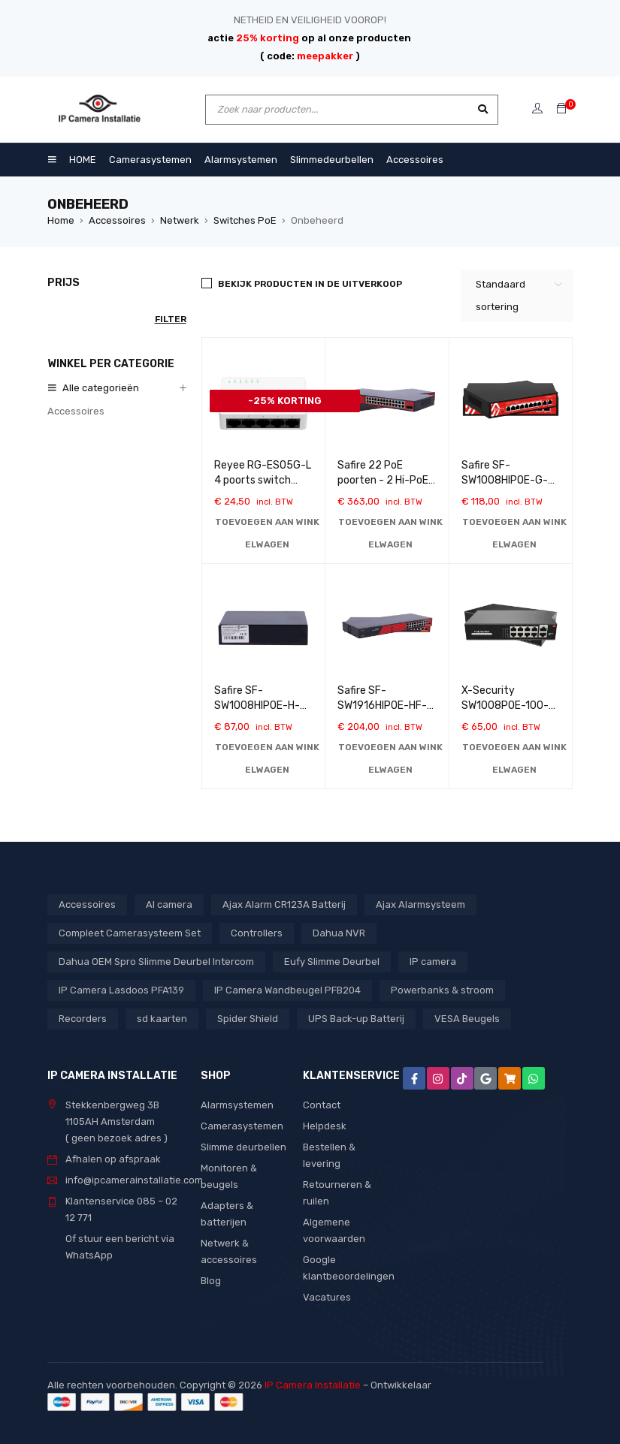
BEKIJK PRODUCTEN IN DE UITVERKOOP (310, 284)
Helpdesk (324, 1126)
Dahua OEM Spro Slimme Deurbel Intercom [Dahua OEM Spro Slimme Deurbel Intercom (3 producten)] (156, 961)
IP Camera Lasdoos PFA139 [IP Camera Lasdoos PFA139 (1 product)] (121, 990)
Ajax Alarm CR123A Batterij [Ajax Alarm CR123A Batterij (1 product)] (284, 904)
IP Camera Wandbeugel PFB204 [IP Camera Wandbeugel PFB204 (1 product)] (287, 990)
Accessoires (117, 220)
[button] (267, 533)
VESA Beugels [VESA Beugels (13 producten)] (467, 1018)
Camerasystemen (242, 1126)
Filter (170, 319)
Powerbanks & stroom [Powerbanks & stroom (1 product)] (442, 990)
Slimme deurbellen (243, 1147)
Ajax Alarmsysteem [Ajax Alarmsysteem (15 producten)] (420, 904)
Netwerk (179, 220)
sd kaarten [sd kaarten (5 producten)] (162, 1018)
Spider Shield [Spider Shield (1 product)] (247, 1018)
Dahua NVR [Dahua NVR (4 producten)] (339, 933)
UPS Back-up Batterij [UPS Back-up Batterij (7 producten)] (356, 1018)
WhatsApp (89, 1255)
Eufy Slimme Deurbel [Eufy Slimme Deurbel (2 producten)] (332, 961)
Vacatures (327, 1297)
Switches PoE (245, 220)
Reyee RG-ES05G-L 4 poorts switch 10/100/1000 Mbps (262, 480)
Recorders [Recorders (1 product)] (83, 1018)
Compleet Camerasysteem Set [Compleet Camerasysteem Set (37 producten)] (130, 933)
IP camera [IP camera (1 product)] (433, 961)
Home (60, 220)
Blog (211, 1280)
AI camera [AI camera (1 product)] (169, 904)
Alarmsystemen (237, 1105)
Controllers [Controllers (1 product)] (257, 933)
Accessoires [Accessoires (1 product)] (87, 904)
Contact (321, 1105)
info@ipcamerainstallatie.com (134, 1180)
